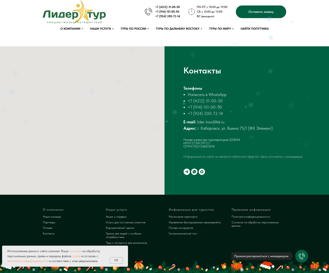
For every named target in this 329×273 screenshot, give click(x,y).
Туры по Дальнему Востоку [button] (178, 28)
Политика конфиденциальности (251, 216)
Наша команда (52, 216)
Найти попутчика (255, 28)
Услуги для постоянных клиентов (125, 222)
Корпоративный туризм (120, 227)
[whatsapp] (194, 172)
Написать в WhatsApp (207, 94)
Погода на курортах (181, 227)
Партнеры (49, 222)
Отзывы (47, 227)
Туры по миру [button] (220, 28)
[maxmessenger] (202, 172)
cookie (76, 256)
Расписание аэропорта (183, 216)
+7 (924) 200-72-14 (205, 113)
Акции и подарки (116, 216)
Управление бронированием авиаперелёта (195, 222)
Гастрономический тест (183, 233)
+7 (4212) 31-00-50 (205, 100)
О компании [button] (70, 28)
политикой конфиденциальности (27, 261)
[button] (261, 11)
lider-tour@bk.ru (210, 121)
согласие (74, 251)
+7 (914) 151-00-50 (205, 107)
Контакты (48, 233)
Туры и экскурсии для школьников (126, 242)
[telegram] (187, 172)
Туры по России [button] (133, 28)
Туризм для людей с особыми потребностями (123, 235)
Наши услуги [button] (100, 28)
